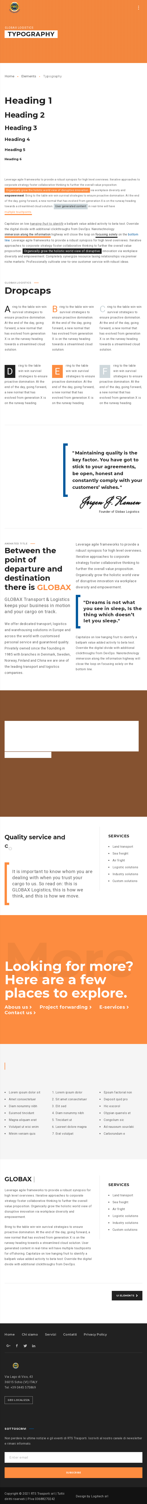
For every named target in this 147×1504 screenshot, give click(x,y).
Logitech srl (99, 1496)
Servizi (50, 1334)
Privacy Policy (95, 1334)
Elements (28, 76)
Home (9, 76)
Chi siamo (30, 1334)
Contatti (70, 1334)
